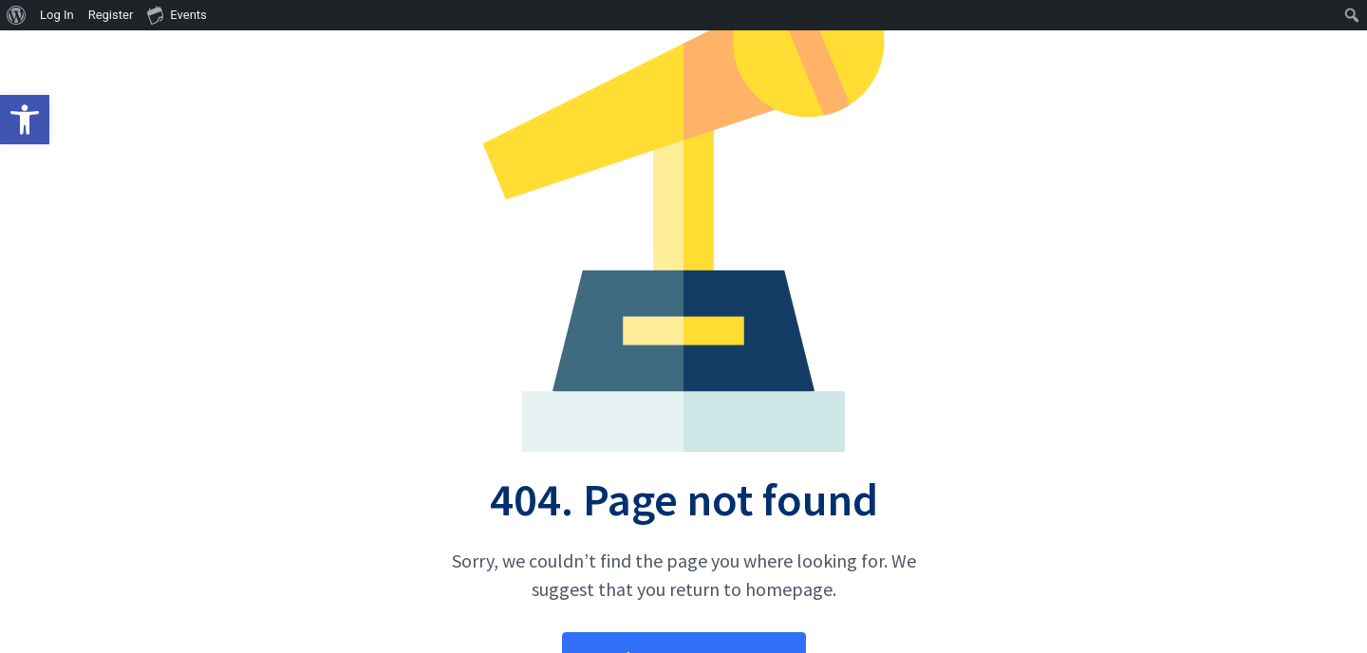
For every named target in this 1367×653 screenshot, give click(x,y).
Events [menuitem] (176, 14)
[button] (24, 119)
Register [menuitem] (111, 15)
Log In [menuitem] (57, 15)
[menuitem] (16, 15)
